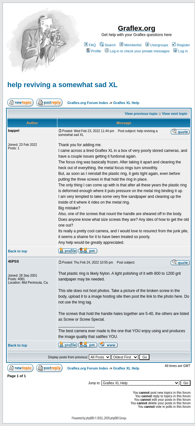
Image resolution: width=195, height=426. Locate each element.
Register (181, 45)
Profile (93, 51)
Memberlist (130, 45)
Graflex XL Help (126, 103)
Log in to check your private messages (137, 51)
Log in (180, 51)
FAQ (90, 45)
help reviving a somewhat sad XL (62, 85)
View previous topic (141, 114)
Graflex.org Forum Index (87, 103)
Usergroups (156, 45)
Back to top (17, 251)
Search (108, 45)
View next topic (174, 114)
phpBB (90, 418)
